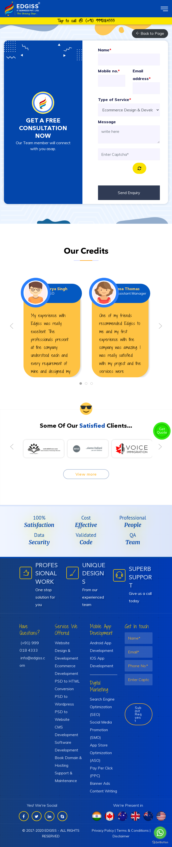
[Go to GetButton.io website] (160, 842)
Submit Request (138, 714)
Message (107, 121)
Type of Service (114, 99)
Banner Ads (100, 783)
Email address (142, 74)
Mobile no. (109, 70)
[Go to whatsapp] (160, 833)
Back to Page (150, 33)
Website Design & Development (66, 650)
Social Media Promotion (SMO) (101, 730)
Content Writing (103, 790)
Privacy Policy (103, 830)
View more (86, 474)
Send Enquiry (129, 192)
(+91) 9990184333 (100, 20)
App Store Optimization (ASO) (101, 753)
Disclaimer (121, 836)
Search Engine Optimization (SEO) (102, 707)
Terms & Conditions (133, 830)
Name (104, 49)
